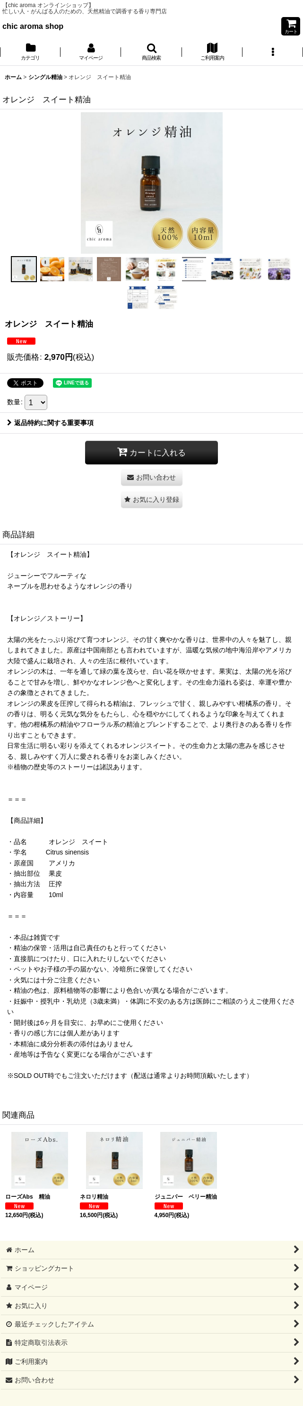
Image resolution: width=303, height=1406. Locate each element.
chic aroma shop (32, 26)
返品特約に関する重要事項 (50, 423)
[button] (151, 52)
